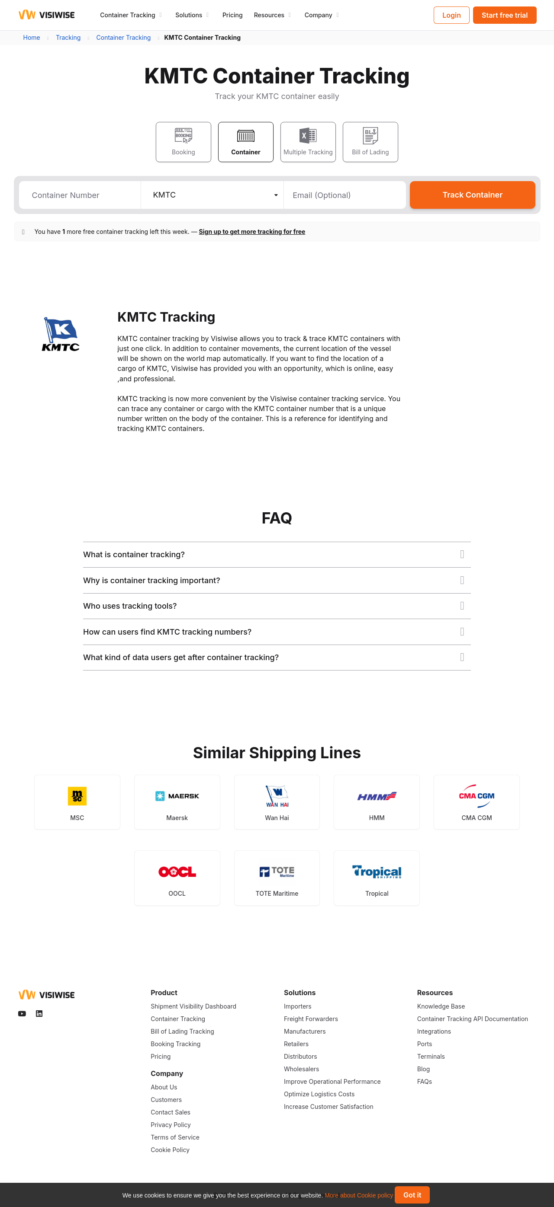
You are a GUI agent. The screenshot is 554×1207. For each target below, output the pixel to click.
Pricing (232, 15)
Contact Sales (170, 1112)
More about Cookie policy (359, 1195)
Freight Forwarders (311, 1018)
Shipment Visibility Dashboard (193, 1006)
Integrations (434, 1031)
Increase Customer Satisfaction (329, 1106)
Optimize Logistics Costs (319, 1094)
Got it (412, 1195)
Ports (424, 1043)
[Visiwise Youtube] (23, 1014)
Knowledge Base (441, 1006)
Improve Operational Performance (332, 1081)
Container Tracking (178, 1018)
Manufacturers (305, 1031)
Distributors (300, 1056)
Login (451, 15)
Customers (166, 1099)
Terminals (431, 1056)
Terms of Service (175, 1137)
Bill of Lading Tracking (182, 1031)
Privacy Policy (171, 1124)
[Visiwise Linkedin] (40, 1014)
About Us (164, 1087)
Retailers (296, 1043)
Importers (298, 1006)
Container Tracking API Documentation (472, 1018)
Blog (423, 1069)
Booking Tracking (175, 1043)
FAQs (424, 1081)
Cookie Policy (170, 1149)
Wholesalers (301, 1069)
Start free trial (505, 15)
